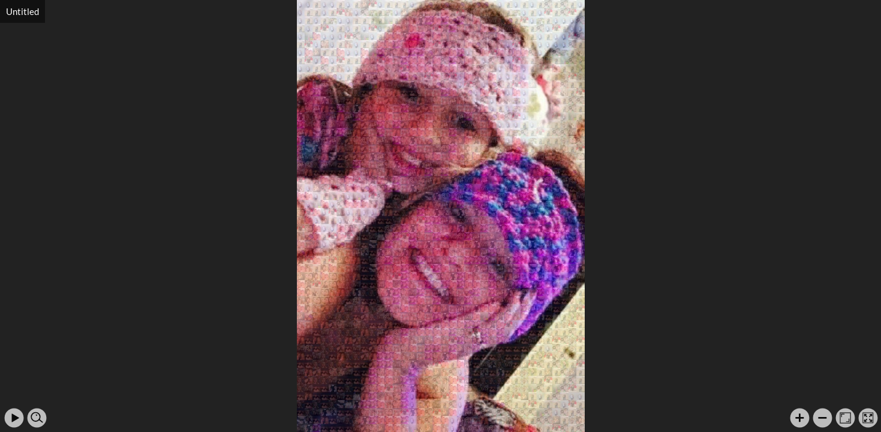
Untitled (22, 11)
